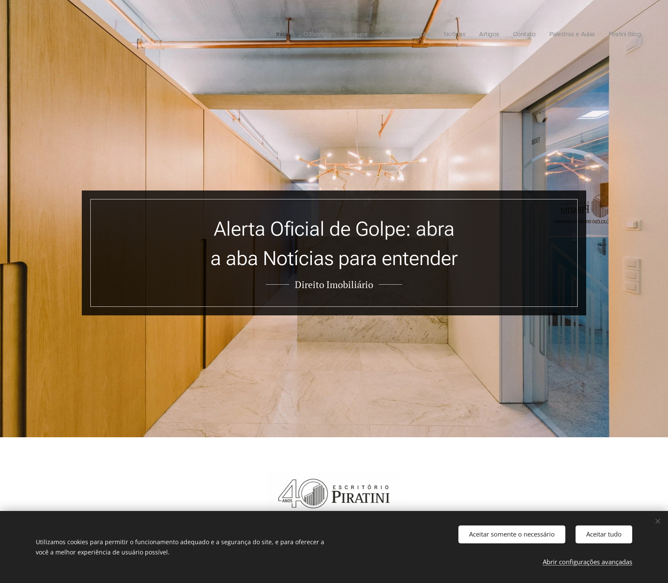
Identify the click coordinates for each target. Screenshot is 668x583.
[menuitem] (264, 34)
